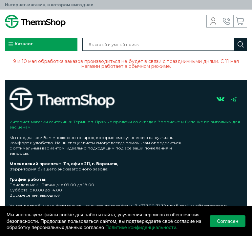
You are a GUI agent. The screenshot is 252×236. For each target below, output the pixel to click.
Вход (213, 21)
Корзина (240, 21)
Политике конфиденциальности (140, 227)
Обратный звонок (227, 21)
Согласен (227, 221)
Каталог (20, 44)
